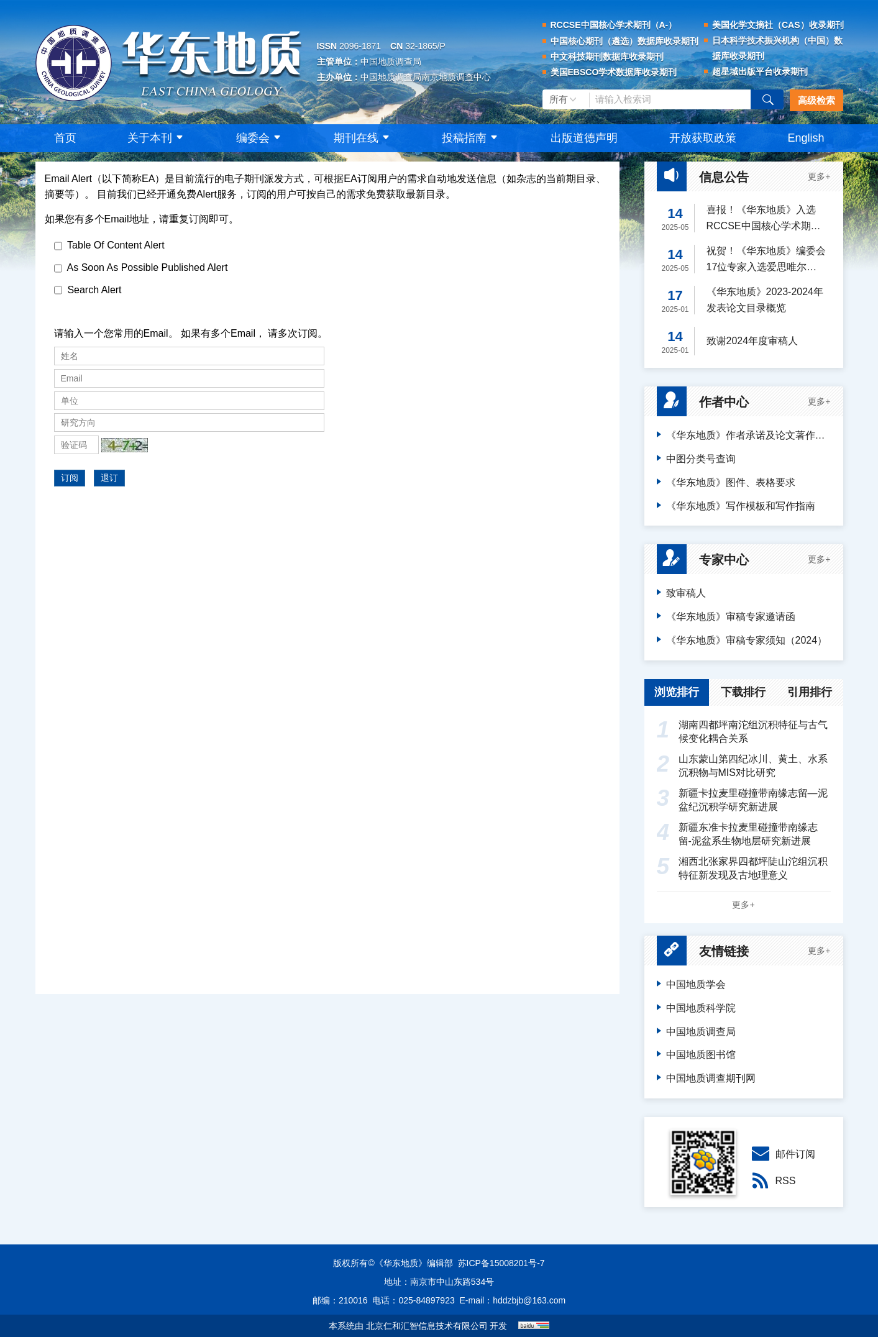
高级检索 (816, 100)
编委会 (259, 137)
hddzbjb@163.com (529, 1300)
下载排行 (743, 692)
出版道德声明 (584, 138)
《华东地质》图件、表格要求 (730, 482)
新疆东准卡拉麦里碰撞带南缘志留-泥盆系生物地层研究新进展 (737, 833)
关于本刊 (156, 137)
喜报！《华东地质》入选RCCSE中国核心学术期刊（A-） (764, 219)
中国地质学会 (696, 984)
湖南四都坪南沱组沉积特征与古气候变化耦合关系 (742, 731)
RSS (772, 1181)
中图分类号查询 (701, 459)
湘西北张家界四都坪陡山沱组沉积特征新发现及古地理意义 (742, 867)
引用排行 (809, 692)
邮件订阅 (781, 1154)
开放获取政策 (702, 138)
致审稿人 (686, 593)
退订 (109, 478)
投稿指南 (471, 137)
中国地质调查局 (701, 1031)
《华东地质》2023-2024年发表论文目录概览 (765, 299)
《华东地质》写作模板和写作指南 (740, 506)
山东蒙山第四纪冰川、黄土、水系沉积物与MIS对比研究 (742, 765)
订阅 (69, 478)
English (805, 138)
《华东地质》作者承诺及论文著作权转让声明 (748, 435)
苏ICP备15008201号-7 (501, 1263)
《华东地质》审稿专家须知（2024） (747, 640)
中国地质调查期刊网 (711, 1078)
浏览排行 (676, 692)
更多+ (819, 176)
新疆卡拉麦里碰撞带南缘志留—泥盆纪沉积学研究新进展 (742, 799)
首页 (65, 138)
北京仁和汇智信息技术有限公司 (427, 1326)
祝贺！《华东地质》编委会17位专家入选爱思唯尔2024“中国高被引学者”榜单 (766, 260)
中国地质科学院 (701, 1008)
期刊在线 (363, 137)
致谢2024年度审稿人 (752, 340)
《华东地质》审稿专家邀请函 (730, 616)
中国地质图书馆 (701, 1054)
